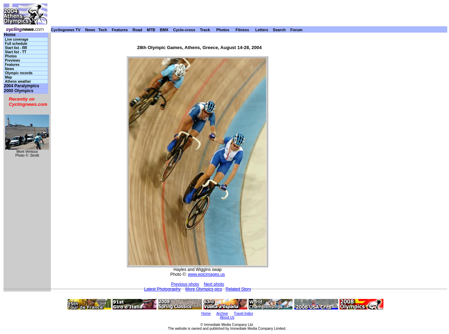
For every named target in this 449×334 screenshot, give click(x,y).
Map (8, 77)
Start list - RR (16, 48)
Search (279, 30)
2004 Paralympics (21, 86)
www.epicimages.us (206, 274)
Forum (296, 30)
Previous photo (185, 284)
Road (137, 30)
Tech (102, 30)
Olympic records (19, 73)
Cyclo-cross (184, 30)
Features (120, 30)
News (90, 30)
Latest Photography (162, 289)
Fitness (242, 30)
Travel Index (243, 313)
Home (9, 35)
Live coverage (16, 39)
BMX (164, 30)
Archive (222, 313)
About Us (227, 317)
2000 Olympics (18, 91)
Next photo (214, 284)
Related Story (238, 289)
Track (205, 30)
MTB (151, 30)
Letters (261, 30)
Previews (12, 60)
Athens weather (18, 81)
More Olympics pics (203, 289)
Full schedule (16, 44)
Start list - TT (15, 52)
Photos (222, 30)
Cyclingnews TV (65, 30)
